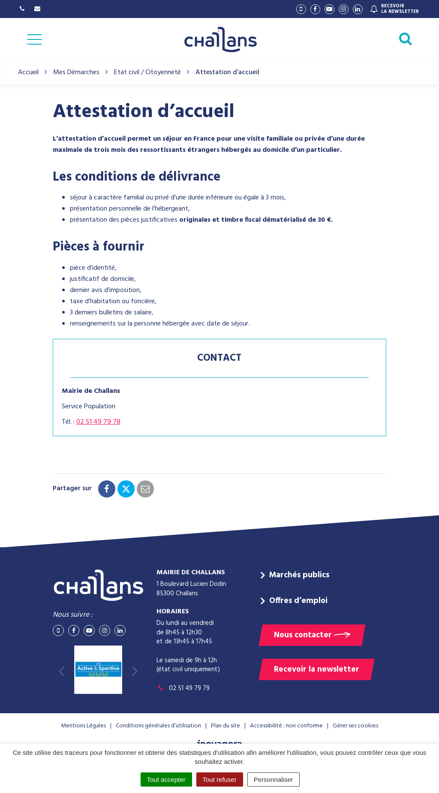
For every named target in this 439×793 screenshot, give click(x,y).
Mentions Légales (83, 726)
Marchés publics (299, 575)
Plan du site (225, 726)
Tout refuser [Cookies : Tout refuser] (220, 779)
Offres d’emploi (298, 600)
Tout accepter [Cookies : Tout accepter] (166, 779)
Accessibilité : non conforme (286, 726)
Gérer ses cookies (355, 726)
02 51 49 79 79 (182, 688)
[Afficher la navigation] (34, 39)
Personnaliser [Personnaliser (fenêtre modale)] (273, 779)
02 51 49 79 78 (98, 422)
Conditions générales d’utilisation (158, 726)
